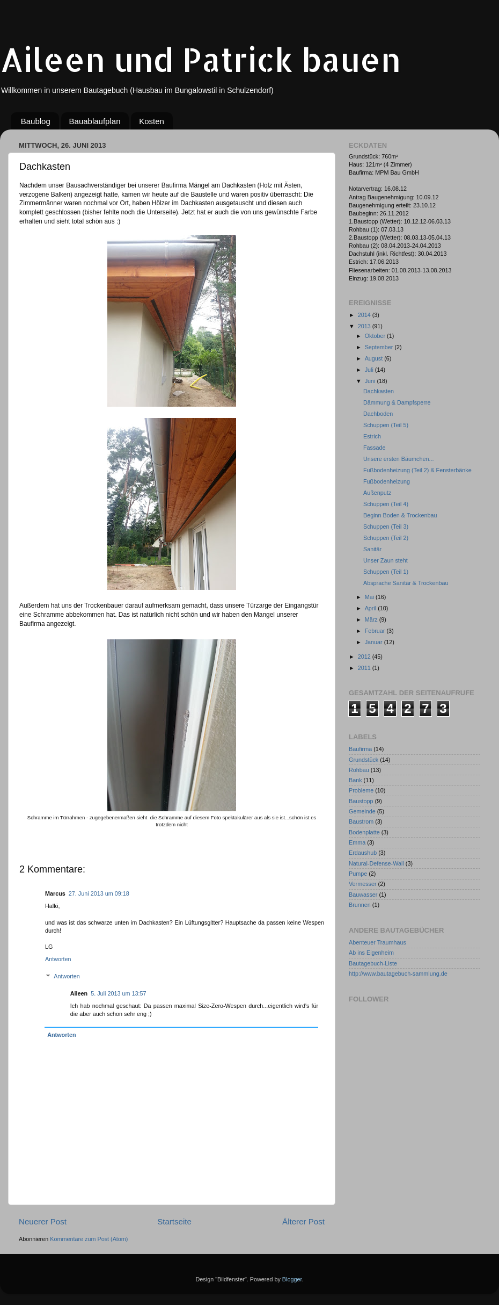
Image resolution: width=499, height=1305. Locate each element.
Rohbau (359, 770)
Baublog (35, 121)
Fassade (374, 447)
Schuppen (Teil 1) (385, 571)
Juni (371, 381)
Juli (370, 369)
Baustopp (361, 801)
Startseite (174, 1221)
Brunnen (360, 905)
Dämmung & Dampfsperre (396, 402)
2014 (365, 315)
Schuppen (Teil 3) (385, 526)
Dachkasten (378, 391)
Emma (357, 842)
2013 (365, 326)
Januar (374, 642)
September (380, 347)
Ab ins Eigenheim (371, 952)
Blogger (292, 1279)
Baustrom (361, 821)
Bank (355, 780)
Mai (370, 597)
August (375, 358)
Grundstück (363, 759)
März (372, 619)
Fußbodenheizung (386, 481)
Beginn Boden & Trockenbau (400, 515)
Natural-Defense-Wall (376, 863)
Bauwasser (363, 894)
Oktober (376, 336)
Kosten (151, 121)
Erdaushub (363, 852)
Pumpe (358, 873)
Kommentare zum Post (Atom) (89, 1239)
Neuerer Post (43, 1221)
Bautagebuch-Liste (373, 963)
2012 (365, 656)
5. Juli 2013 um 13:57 (118, 993)
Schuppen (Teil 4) (385, 504)
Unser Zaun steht (385, 560)
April (371, 608)
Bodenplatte (364, 832)
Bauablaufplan (95, 121)
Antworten (58, 959)
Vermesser (363, 884)
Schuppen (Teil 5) (385, 425)
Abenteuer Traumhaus (377, 942)
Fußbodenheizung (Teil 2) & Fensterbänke (417, 470)
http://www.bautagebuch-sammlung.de (398, 973)
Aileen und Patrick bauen (200, 59)
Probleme (361, 790)
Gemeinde (362, 811)
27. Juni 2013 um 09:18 (99, 893)
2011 (365, 668)
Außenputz (377, 492)
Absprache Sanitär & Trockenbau (405, 583)
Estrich (372, 436)
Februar (376, 631)
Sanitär (372, 549)
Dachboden (378, 413)
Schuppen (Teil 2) (385, 538)
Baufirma (360, 749)
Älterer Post (303, 1221)
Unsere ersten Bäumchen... (398, 459)
